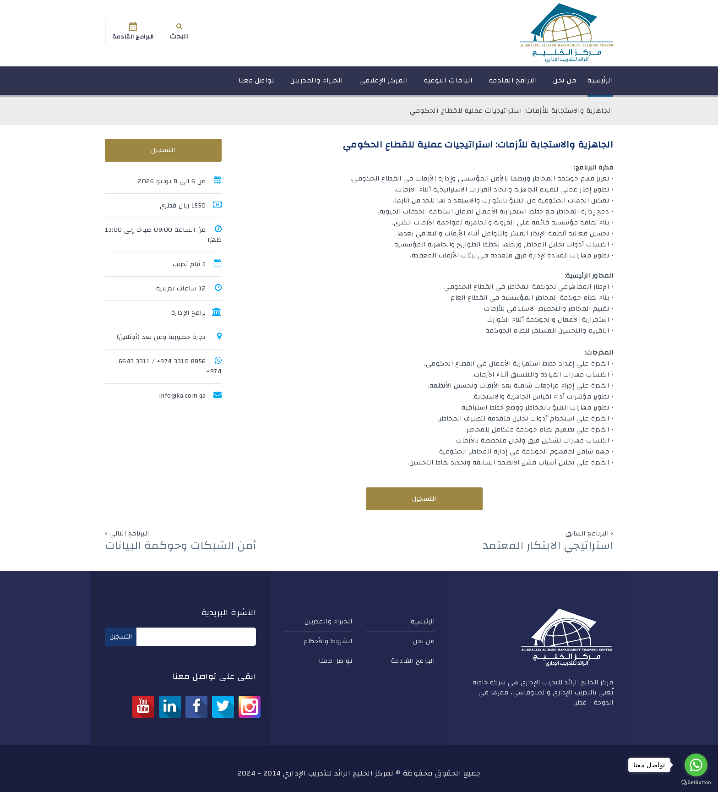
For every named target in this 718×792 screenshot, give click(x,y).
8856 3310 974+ (181, 361)
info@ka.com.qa (182, 396)
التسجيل (424, 499)
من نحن (564, 84)
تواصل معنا (256, 84)
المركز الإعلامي (383, 84)
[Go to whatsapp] (696, 765)
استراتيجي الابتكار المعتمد (548, 545)
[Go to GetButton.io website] (696, 783)
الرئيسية (600, 84)
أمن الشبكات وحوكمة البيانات (180, 545)
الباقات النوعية (448, 84)
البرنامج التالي (129, 534)
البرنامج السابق (587, 534)
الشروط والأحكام (328, 641)
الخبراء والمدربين (316, 84)
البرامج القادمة (513, 84)
